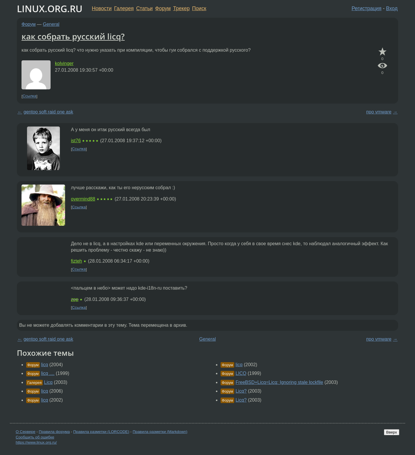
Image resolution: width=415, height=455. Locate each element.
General (51, 24)
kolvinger (64, 63)
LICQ (240, 373)
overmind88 (83, 198)
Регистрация (367, 8)
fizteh (76, 261)
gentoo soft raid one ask (48, 111)
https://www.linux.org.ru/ (36, 442)
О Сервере (25, 431)
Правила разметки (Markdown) (160, 431)
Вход (392, 8)
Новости (102, 8)
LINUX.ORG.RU (50, 8)
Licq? (240, 391)
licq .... (47, 373)
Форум (163, 8)
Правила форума (54, 431)
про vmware (378, 111)
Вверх (391, 432)
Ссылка (29, 96)
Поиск (199, 8)
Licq (48, 382)
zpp (74, 299)
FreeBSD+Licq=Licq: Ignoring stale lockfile (279, 382)
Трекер (181, 8)
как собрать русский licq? (73, 36)
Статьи (144, 8)
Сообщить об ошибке (35, 437)
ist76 (76, 140)
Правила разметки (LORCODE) (101, 431)
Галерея (124, 8)
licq (44, 364)
